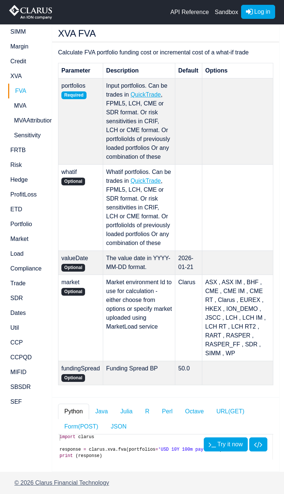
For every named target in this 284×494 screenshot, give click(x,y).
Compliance (25, 268)
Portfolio (21, 224)
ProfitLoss (23, 194)
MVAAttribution (28, 120)
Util (14, 328)
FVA (20, 91)
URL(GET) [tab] (230, 411)
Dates (18, 313)
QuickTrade (146, 94)
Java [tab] (101, 411)
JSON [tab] (119, 426)
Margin (19, 46)
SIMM (18, 31)
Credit (18, 61)
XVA (16, 76)
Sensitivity (27, 135)
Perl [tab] (167, 411)
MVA (20, 106)
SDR (16, 298)
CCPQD (21, 357)
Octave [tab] (194, 411)
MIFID (18, 372)
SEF (16, 402)
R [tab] (147, 411)
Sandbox (226, 12)
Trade (18, 283)
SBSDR (20, 387)
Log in (258, 12)
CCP (16, 342)
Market (19, 239)
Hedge (19, 180)
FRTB (18, 150)
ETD (16, 209)
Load (17, 254)
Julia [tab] (127, 411)
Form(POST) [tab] (81, 426)
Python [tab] (73, 411)
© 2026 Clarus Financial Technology (61, 483)
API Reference (189, 12)
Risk (16, 165)
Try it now (226, 444)
